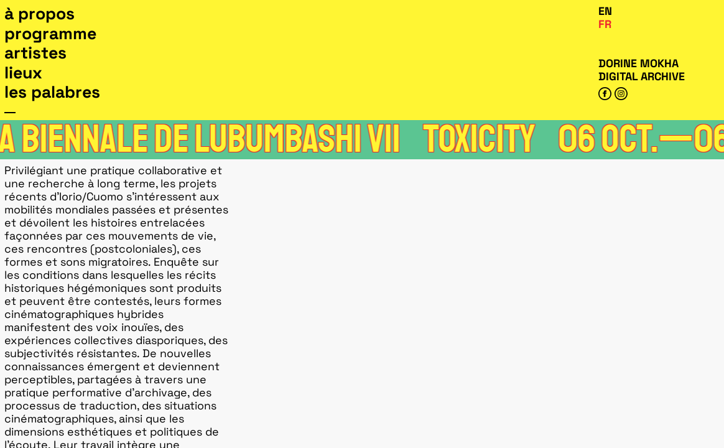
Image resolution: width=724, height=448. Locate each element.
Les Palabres (52, 92)
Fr (604, 24)
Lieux (23, 72)
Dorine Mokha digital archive (641, 69)
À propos (39, 13)
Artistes (35, 52)
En (605, 11)
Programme (50, 33)
